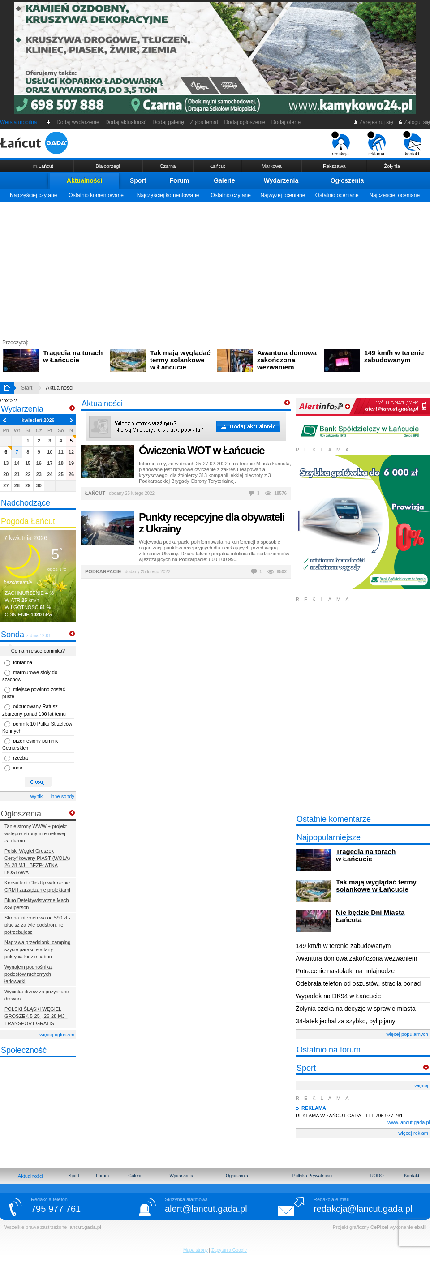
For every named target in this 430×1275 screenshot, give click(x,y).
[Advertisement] (215, 268)
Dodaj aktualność (125, 122)
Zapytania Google (229, 1250)
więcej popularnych (407, 1034)
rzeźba (20, 757)
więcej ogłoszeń (56, 1034)
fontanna (22, 662)
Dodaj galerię (168, 122)
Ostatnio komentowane (96, 195)
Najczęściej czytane (33, 195)
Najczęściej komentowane (168, 195)
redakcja (340, 143)
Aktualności (84, 180)
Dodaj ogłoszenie (244, 122)
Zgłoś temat (204, 122)
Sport (138, 180)
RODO (377, 1175)
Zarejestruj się (373, 122)
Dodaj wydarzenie (78, 122)
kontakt (412, 143)
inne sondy (62, 796)
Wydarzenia (281, 180)
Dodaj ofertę (286, 122)
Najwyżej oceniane (282, 195)
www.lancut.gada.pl (408, 1122)
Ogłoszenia (347, 180)
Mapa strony (195, 1250)
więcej (421, 1085)
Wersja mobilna (18, 122)
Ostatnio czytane (230, 195)
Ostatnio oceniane (337, 195)
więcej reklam (413, 1133)
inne (17, 767)
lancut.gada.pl (84, 1227)
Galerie (224, 180)
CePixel (379, 1227)
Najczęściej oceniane (394, 195)
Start (26, 388)
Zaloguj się (414, 122)
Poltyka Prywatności (312, 1175)
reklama (376, 143)
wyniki (37, 796)
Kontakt (411, 1175)
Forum (179, 180)
